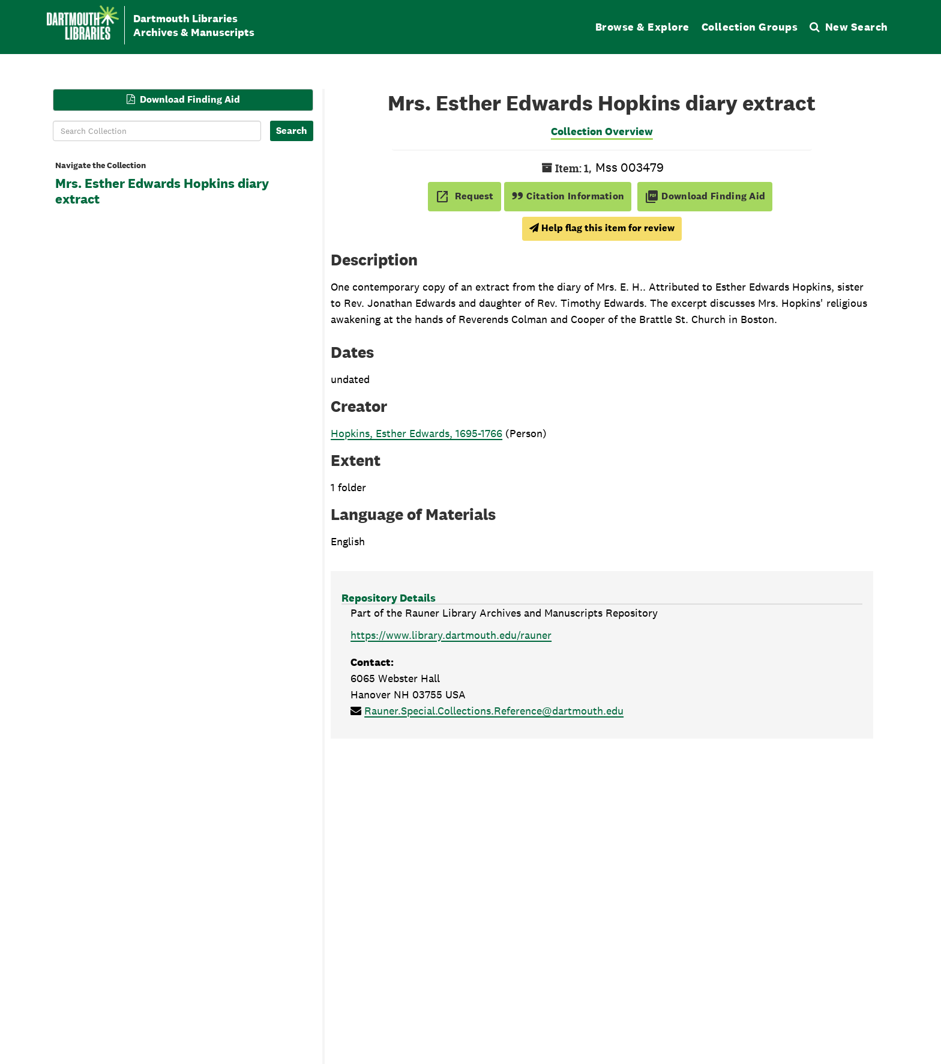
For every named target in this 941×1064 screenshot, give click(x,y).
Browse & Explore (642, 27)
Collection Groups (750, 27)
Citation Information (568, 196)
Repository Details (388, 598)
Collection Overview (602, 131)
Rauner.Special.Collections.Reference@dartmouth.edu (494, 711)
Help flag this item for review (602, 228)
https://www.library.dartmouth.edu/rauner (451, 635)
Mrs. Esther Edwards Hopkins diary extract (162, 191)
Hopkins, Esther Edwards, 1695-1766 (416, 433)
